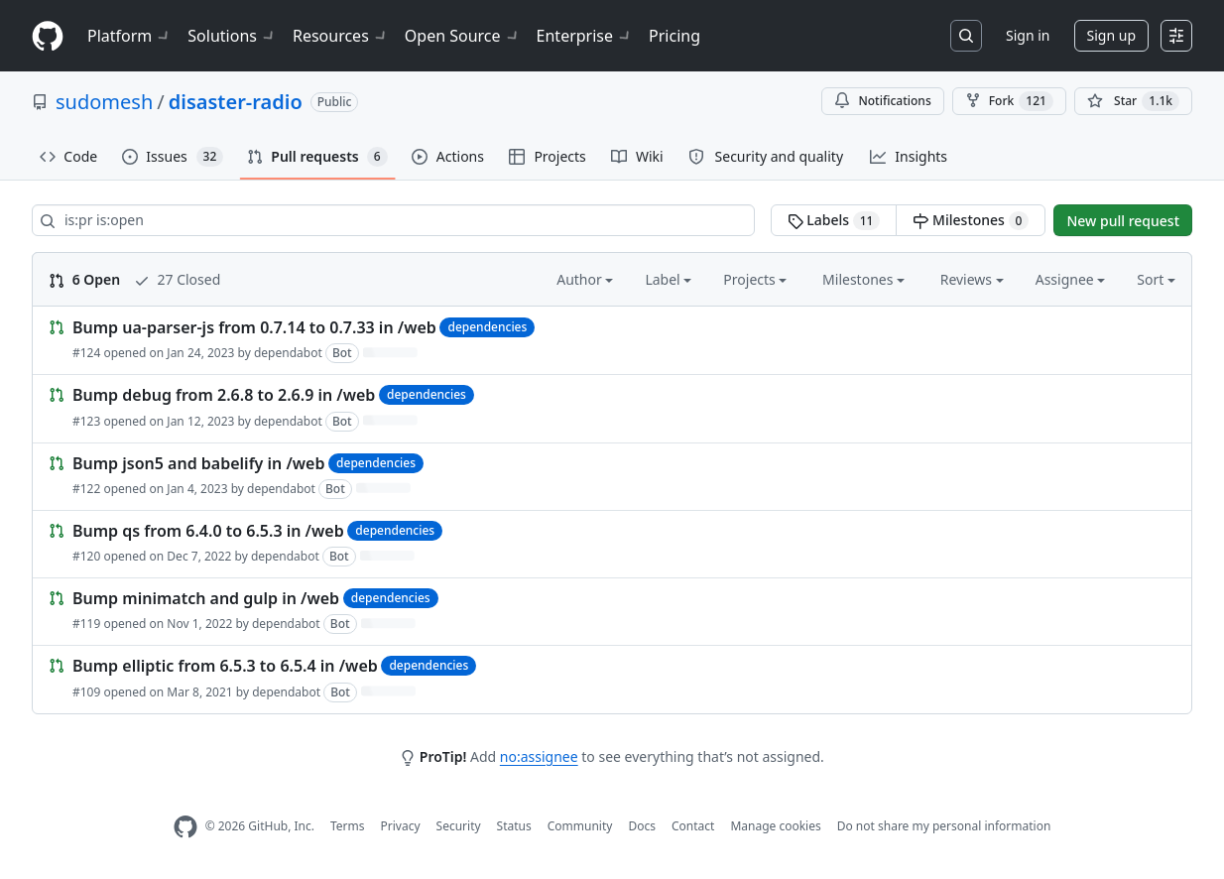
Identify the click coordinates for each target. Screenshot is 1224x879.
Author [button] (584, 279)
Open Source (463, 36)
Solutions (232, 36)
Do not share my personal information (944, 825)
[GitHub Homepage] (185, 827)
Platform (129, 36)
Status (514, 825)
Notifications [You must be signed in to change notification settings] (882, 100)
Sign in (1027, 35)
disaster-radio (236, 101)
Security (458, 825)
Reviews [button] (972, 279)
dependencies (487, 326)
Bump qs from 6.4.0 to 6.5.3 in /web (208, 531)
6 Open (84, 279)
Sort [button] (1156, 279)
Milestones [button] (863, 279)
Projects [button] (755, 279)
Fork (1009, 101)
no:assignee (539, 756)
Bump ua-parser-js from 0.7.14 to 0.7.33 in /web (254, 327)
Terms (347, 825)
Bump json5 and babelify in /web (198, 463)
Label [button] (668, 279)
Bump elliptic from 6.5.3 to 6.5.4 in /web (225, 667)
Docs (642, 825)
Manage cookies (775, 825)
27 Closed (177, 279)
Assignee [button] (1071, 279)
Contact (693, 825)
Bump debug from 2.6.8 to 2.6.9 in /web (223, 396)
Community (580, 825)
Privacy (401, 825)
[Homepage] (47, 36)
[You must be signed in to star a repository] (1133, 101)
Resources (341, 36)
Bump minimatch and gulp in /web (205, 598)
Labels (834, 220)
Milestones (971, 220)
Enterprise (585, 36)
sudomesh (104, 101)
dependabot (288, 352)
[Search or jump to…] (966, 36)
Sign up (1111, 35)
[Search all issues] (393, 220)
